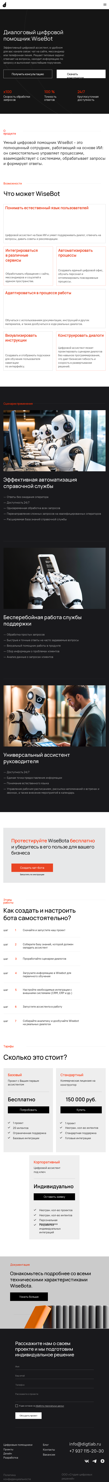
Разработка (10, 1457)
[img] (102, 1461)
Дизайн (7, 1453)
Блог (46, 1444)
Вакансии (49, 1454)
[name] (54, 1366)
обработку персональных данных (50, 1406)
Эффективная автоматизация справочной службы (40, 483)
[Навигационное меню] (104, 4)
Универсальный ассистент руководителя (36, 758)
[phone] (54, 1385)
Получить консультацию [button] (28, 74)
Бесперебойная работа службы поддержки (42, 620)
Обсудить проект (28, 1415)
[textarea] (54, 1396)
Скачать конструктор (75, 76)
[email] (54, 1375)
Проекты (8, 1449)
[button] (54, 1196)
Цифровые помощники (17, 1444)
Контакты (49, 1449)
